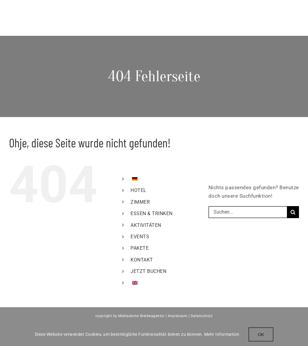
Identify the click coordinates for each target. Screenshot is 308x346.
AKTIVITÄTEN (146, 225)
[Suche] (293, 212)
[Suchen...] (247, 212)
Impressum (178, 316)
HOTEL (138, 190)
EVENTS (140, 236)
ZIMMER (140, 202)
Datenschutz (202, 316)
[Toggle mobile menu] (296, 9)
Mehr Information (221, 334)
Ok (261, 334)
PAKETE (140, 248)
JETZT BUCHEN (148, 271)
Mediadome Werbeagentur (141, 316)
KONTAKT (142, 260)
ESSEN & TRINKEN (152, 213)
